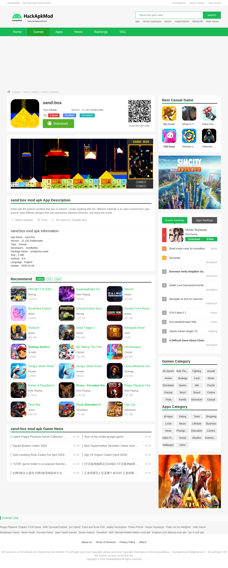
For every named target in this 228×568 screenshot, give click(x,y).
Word (182, 392)
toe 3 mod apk (196, 532)
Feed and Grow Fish (93, 527)
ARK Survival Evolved (55, 527)
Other (182, 445)
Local (168, 423)
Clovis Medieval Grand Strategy (138, 366)
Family (182, 399)
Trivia (168, 399)
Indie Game (199, 527)
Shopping (211, 416)
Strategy (182, 378)
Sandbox (69, 115)
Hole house (212, 21)
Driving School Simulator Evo (90, 308)
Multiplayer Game (10, 532)
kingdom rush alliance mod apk (169, 532)
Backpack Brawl (134, 327)
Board (196, 392)
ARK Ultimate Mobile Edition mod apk (129, 532)
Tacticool (33, 327)
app (137, 21)
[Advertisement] (114, 63)
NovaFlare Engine (39, 308)
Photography (182, 430)
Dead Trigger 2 (85, 327)
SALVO (129, 289)
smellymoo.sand (39, 251)
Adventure (197, 399)
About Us (87, 542)
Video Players (168, 437)
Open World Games (66, 532)
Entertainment (211, 437)
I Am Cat (129, 404)
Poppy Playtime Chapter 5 (138, 385)
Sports (182, 385)
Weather (197, 437)
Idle (197, 385)
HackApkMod (179, 3)
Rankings (101, 32)
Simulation (87, 115)
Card (197, 378)
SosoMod (101, 532)
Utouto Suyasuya (196, 229)
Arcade (211, 371)
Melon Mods (28, 532)
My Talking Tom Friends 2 (90, 346)
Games (38, 32)
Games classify (197, 3)
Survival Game (45, 532)
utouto (167, 21)
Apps (59, 32)
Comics (211, 430)
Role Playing (182, 371)
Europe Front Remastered (138, 308)
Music (211, 378)
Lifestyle (196, 423)
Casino (211, 392)
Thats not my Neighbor (178, 527)
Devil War (34, 404)
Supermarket (182, 21)
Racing (168, 392)
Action (168, 378)
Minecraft (197, 21)
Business (211, 423)
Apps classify (214, 3)
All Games (168, 371)
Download (57, 123)
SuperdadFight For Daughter (90, 289)
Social (182, 437)
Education (196, 430)
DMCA (142, 542)
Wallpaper (168, 445)
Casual (44, 92)
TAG (122, 32)
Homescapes (132, 346)
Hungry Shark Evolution (90, 366)
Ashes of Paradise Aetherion (42, 385)
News (78, 32)
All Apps (168, 416)
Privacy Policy (127, 542)
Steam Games (86, 532)
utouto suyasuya (152, 21)
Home (17, 32)
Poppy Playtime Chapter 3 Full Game (20, 527)
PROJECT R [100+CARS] (42, 289)
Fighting (196, 371)
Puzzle (211, 385)
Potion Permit (135, 527)
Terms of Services (106, 542)
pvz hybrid (74, 527)
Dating (182, 416)
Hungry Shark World (41, 366)
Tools (197, 416)
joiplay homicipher (116, 527)
